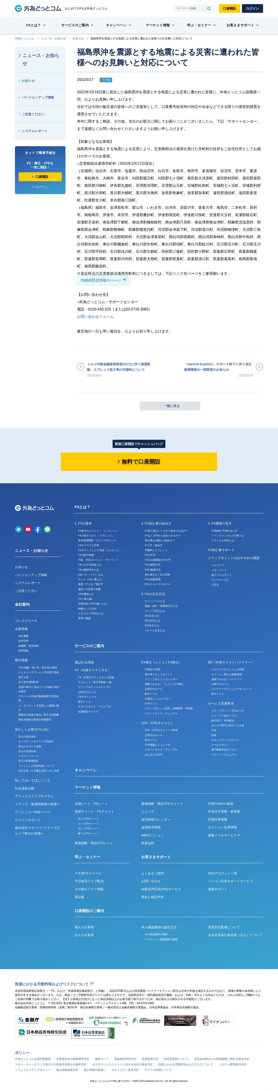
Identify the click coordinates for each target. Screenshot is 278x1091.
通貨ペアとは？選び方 (90, 584)
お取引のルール (87, 692)
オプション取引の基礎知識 (226, 674)
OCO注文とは (153, 620)
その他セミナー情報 (89, 889)
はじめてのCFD (154, 754)
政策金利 (147, 843)
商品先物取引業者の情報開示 (34, 719)
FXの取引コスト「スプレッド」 (96, 535)
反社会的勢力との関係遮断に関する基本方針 (221, 1059)
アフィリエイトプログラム (34, 796)
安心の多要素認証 (28, 760)
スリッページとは (155, 601)
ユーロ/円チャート (88, 823)
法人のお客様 (84, 935)
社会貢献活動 (24, 788)
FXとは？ (33, 25)
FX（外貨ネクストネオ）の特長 (96, 677)
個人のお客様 (84, 927)
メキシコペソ (219, 570)
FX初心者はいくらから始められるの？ (166, 530)
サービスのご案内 (75, 25)
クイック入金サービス (224, 715)
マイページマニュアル (224, 754)
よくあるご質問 (152, 873)
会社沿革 (23, 640)
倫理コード (102, 1059)
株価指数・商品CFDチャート (162, 803)
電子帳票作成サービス (224, 749)
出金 (213, 730)
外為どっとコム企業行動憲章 (33, 1059)
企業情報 (21, 629)
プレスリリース (26, 621)
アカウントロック (28, 756)
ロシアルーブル (220, 579)
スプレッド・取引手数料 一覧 (95, 682)
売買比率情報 (217, 819)
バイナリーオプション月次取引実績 (38, 672)
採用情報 (23, 650)
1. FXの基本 (83, 523)
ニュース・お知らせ (53, 38)
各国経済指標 (151, 827)
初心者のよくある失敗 (157, 574)
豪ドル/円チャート (88, 833)
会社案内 (22, 604)
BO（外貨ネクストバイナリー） (231, 662)
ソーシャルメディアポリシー (33, 1070)
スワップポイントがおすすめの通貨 (233, 558)
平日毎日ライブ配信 (89, 881)
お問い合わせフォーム (95, 317)
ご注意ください (33, 114)
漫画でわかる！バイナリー (226, 679)
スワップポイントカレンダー (94, 687)
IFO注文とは (152, 625)
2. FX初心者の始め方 (156, 523)
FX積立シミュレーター (158, 698)
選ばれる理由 (84, 662)
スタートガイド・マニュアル (94, 706)
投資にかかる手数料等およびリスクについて (51, 984)
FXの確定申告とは (88, 569)
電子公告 (23, 677)
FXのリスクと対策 (88, 545)
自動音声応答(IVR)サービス (161, 889)
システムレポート (35, 131)
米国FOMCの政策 (220, 803)
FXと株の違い (86, 598)
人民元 (215, 584)
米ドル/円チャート (88, 818)
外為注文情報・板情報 (224, 811)
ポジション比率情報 (222, 827)
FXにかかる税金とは (90, 564)
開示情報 (21, 660)
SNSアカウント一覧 (222, 873)
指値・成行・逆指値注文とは (161, 606)
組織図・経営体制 (28, 645)
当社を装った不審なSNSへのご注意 (38, 770)
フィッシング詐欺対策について (36, 765)
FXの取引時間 (86, 555)
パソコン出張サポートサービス (230, 881)
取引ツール (84, 701)
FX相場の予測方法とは (224, 530)
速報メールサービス (224, 835)
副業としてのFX (87, 608)
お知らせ (78, 38)
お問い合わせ (151, 881)
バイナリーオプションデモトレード (231, 688)
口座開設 (229, 8)
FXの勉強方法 (153, 569)
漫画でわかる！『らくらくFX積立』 (165, 684)
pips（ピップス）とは (90, 574)
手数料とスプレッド (156, 550)
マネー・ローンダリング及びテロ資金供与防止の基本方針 (51, 1064)
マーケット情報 (158, 25)
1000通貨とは (86, 594)
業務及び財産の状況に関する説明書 (38, 714)
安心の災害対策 (27, 751)
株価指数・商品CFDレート (94, 843)
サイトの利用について (158, 1070)
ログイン (252, 8)
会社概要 (23, 636)
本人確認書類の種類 (156, 934)
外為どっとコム (24, 38)
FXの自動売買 (153, 579)
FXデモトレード (87, 696)
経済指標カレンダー (155, 819)
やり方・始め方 (153, 545)
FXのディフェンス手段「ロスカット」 (100, 550)
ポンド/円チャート (88, 828)
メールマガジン (220, 744)
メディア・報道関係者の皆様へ (37, 804)
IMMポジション (152, 835)
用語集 (79, 897)
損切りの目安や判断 (89, 589)
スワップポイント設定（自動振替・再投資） (170, 708)
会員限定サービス (88, 711)
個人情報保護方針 (67, 1070)
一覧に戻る (172, 406)
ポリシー (22, 1053)
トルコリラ (217, 565)
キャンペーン (116, 25)
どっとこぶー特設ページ (32, 812)
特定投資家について (176, 1059)
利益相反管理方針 (125, 1059)
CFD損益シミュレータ (157, 744)
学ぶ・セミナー (199, 25)
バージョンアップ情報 (38, 97)
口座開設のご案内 (89, 911)
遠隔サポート (217, 889)
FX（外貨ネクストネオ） (93, 670)
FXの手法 (150, 555)
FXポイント (151, 703)
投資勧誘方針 (150, 1059)
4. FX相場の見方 (220, 523)
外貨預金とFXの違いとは (92, 603)
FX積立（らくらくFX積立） (161, 662)
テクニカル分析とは (222, 540)
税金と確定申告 (152, 897)
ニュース (147, 811)
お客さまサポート (240, 25)
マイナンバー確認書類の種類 (161, 939)
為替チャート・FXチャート (94, 811)
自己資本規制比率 (28, 682)
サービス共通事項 (221, 703)
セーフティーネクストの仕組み (36, 741)
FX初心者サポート (221, 550)
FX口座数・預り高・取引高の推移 (37, 667)
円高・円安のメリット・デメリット (98, 559)
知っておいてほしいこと (32, 780)
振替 (213, 735)
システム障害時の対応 (233, 1064)
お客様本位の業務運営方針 (72, 1059)
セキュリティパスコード (225, 740)
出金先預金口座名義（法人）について (235, 935)
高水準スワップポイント (159, 674)
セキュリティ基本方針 (125, 1070)
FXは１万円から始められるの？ (163, 535)
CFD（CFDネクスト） (157, 723)
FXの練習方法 (153, 564)
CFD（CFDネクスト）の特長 (161, 730)
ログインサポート (28, 820)
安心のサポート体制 (29, 746)
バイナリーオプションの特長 (227, 669)
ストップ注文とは (155, 611)
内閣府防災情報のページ (101, 280)
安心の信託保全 (27, 736)
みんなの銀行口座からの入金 (227, 725)
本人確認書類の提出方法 (159, 927)
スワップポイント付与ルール (227, 710)
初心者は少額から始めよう (160, 540)
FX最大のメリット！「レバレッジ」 (98, 530)
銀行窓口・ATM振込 (222, 720)
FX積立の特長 (153, 669)
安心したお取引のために (32, 729)
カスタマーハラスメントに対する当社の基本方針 (122, 1064)
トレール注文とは (155, 630)
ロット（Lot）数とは (90, 579)
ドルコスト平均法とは (90, 613)
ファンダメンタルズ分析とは (227, 535)
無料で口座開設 (141, 462)
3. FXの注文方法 (153, 594)
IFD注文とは (152, 615)
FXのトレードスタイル (158, 584)
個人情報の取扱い (95, 1070)
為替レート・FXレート (91, 803)
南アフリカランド (221, 575)
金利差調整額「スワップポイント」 (98, 540)
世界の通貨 (84, 618)
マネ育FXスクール (88, 873)
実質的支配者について (224, 927)
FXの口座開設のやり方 (158, 559)
